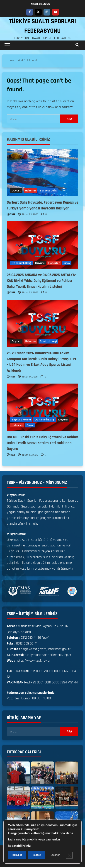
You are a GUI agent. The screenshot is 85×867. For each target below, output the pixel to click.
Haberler (30, 190)
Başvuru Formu (21, 419)
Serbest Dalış (48, 190)
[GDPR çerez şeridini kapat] (69, 855)
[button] (7, 45)
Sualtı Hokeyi (48, 341)
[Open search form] (77, 45)
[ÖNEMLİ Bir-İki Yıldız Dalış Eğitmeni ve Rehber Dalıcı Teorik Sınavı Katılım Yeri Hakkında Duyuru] (42, 407)
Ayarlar (55, 855)
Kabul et (17, 855)
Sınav (66, 263)
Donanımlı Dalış (21, 263)
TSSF (12, 214)
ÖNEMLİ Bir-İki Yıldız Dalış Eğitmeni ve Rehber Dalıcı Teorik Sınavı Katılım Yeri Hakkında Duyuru (42, 443)
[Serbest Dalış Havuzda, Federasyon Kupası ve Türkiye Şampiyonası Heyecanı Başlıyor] (42, 172)
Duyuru (16, 190)
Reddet (37, 855)
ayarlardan (53, 840)
